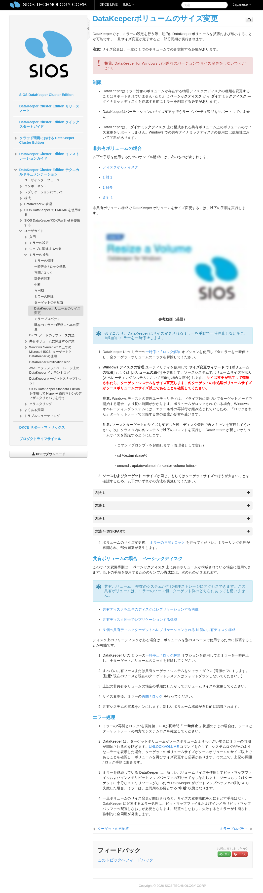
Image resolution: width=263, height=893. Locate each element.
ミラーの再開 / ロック (167, 542)
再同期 (39, 290)
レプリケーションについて (40, 192)
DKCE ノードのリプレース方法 (52, 335)
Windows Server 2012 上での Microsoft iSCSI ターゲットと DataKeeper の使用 (47, 351)
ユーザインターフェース (42, 180)
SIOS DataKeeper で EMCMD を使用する (49, 211)
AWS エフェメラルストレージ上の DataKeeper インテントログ (54, 370)
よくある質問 (31, 410)
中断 (37, 284)
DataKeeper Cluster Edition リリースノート (49, 108)
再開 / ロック (43, 272)
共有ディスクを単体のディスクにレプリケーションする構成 (150, 609)
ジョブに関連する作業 (42, 249)
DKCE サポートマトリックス (42, 427)
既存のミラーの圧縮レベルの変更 (56, 327)
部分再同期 (42, 278)
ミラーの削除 (44, 296)
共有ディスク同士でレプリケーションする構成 (140, 620)
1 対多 (108, 187)
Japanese (242, 4)
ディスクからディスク (120, 167)
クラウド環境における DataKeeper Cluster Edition (44, 139)
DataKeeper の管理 (35, 204)
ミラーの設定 (36, 243)
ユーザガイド (31, 231)
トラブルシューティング (39, 416)
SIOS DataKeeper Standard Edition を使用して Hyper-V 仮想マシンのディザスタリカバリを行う (55, 393)
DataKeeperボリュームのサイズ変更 (57, 311)
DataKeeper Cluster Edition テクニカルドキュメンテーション (46, 171)
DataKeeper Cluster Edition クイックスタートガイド (49, 124)
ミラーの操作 (36, 255)
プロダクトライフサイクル (40, 439)
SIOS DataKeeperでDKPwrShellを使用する (49, 222)
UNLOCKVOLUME (164, 747)
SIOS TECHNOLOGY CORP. (55, 4)
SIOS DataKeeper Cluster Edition (46, 95)
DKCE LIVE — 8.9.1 (117, 4)
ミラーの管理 (44, 261)
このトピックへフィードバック (125, 860)
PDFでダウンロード (48, 454)
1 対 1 (107, 177)
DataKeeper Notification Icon (49, 362)
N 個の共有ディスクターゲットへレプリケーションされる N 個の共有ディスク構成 (169, 630)
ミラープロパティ (47, 319)
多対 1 (108, 198)
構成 (24, 198)
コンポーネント (32, 186)
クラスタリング (37, 404)
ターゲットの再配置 (48, 302)
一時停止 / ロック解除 (50, 266)
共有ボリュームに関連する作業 (49, 341)
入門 (29, 237)
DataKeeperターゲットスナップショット (55, 381)
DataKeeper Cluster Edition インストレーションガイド (46, 155)
